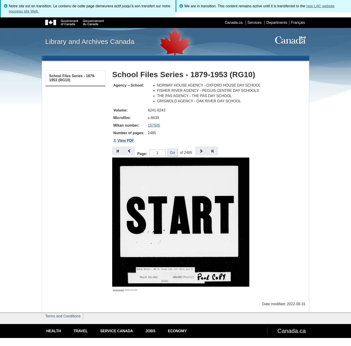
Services (254, 23)
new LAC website (320, 6)
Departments (276, 23)
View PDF (125, 140)
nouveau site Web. (24, 11)
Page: (142, 154)
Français (298, 23)
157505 (154, 125)
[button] (118, 151)
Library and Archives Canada (89, 41)
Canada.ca (233, 23)
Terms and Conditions (63, 316)
